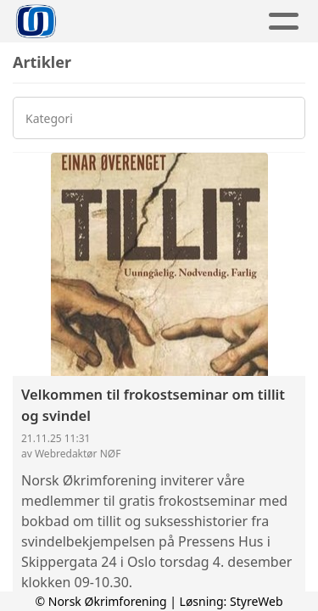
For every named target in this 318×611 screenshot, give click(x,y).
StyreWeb (256, 601)
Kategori (49, 118)
